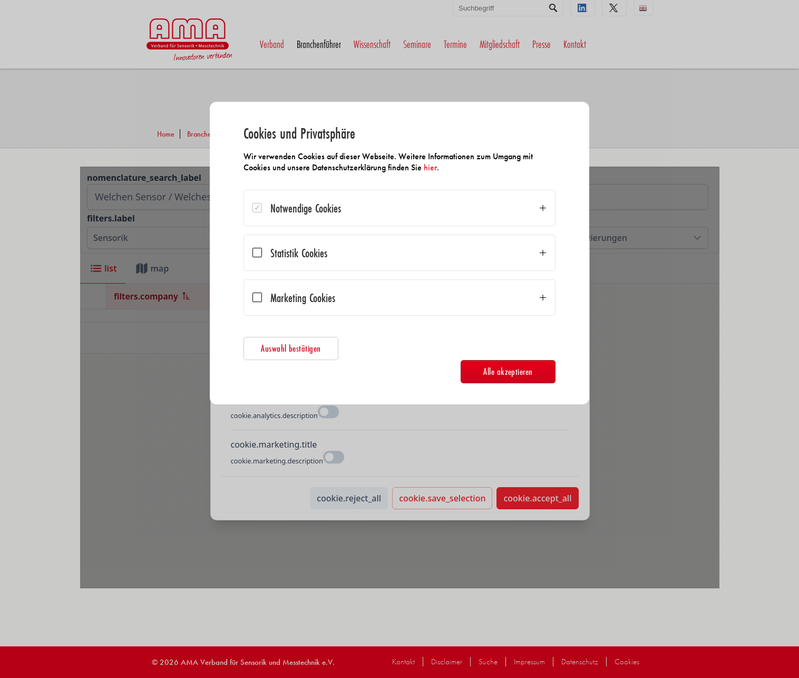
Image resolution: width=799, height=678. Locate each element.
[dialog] (399, 253)
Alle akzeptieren (508, 371)
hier (430, 167)
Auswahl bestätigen (291, 348)
